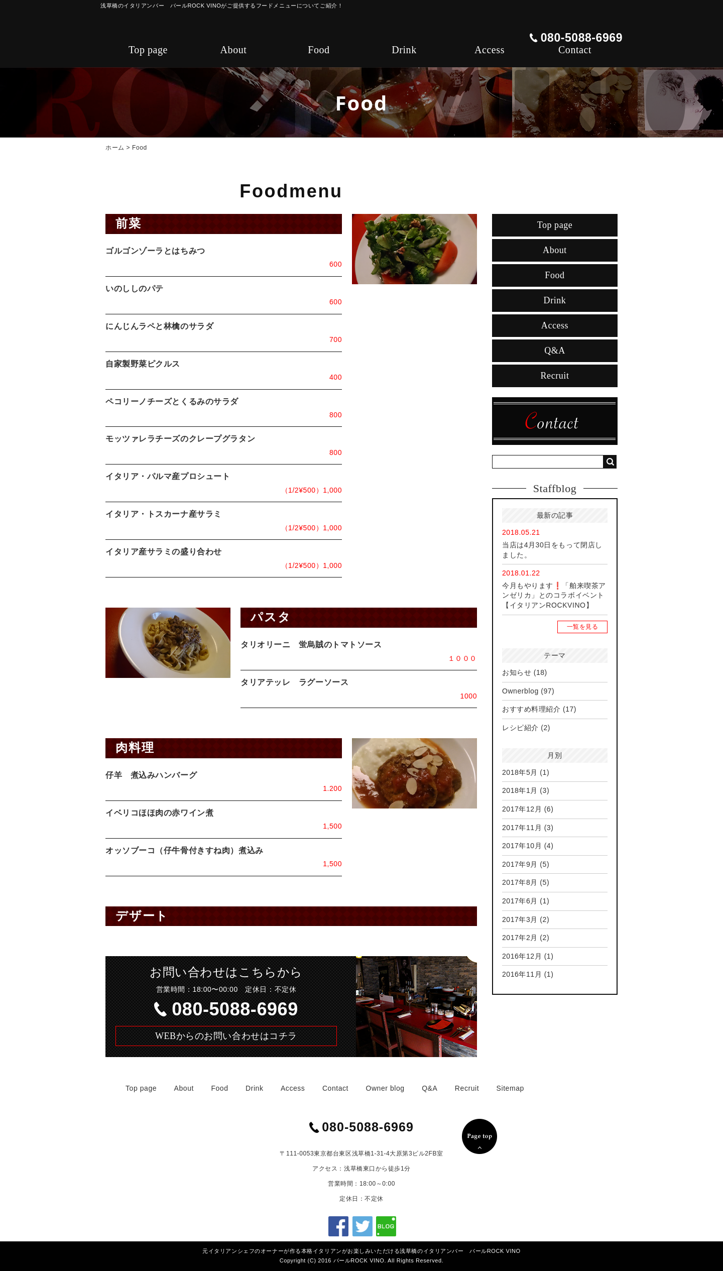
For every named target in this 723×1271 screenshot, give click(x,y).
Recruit (555, 376)
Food (318, 49)
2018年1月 (520, 790)
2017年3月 (520, 919)
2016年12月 (522, 956)
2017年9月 (520, 864)
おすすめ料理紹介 (531, 709)
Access (489, 49)
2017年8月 (520, 882)
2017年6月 (520, 901)
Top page (148, 49)
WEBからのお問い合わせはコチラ (226, 1036)
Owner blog (385, 1088)
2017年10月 (522, 846)
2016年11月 (522, 974)
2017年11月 (522, 828)
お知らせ (516, 672)
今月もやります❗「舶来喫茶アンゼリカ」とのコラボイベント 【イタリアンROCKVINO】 (557, 595)
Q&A (554, 350)
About (233, 49)
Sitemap (510, 1088)
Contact (574, 49)
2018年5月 (520, 772)
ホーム (115, 147)
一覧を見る (582, 626)
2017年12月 (522, 809)
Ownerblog (520, 691)
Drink (404, 49)
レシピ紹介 (520, 728)
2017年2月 (520, 938)
